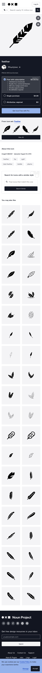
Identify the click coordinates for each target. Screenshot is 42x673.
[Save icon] (38, 18)
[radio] (21, 84)
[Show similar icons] (38, 24)
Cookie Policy (25, 662)
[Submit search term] (38, 10)
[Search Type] (5, 10)
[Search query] (21, 182)
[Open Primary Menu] (3, 4)
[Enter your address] (21, 637)
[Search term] (22, 10)
